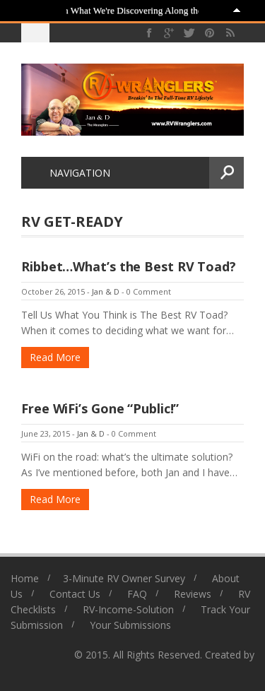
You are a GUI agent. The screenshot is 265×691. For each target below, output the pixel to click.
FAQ (137, 594)
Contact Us (74, 594)
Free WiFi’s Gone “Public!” (100, 408)
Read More (55, 357)
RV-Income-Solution (128, 609)
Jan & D (105, 291)
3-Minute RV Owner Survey (124, 578)
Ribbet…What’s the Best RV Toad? (128, 266)
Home (25, 578)
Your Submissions (130, 625)
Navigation (71, 172)
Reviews (192, 594)
